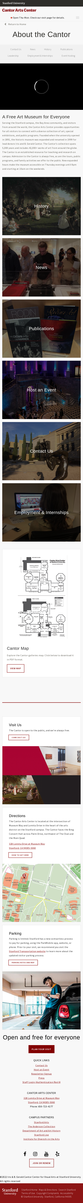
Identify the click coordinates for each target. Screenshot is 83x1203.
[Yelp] (57, 1154)
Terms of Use (28, 1193)
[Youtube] (46, 1154)
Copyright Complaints (47, 1193)
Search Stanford (67, 1189)
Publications (66, 49)
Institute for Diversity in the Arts (41, 1138)
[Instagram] (35, 1154)
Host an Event (41, 1069)
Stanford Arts (41, 1122)
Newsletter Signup (41, 1073)
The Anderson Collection (41, 1126)
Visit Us (15, 725)
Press (41, 1077)
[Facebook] (25, 1154)
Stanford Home (29, 1189)
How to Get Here (20, 855)
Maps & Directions (48, 1189)
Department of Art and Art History (41, 1130)
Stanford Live (41, 1134)
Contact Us (15, 49)
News (32, 49)
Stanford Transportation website (27, 951)
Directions (17, 816)
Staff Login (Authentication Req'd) (42, 1082)
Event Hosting (68, 55)
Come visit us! (19, 737)
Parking (15, 933)
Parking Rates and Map (23, 962)
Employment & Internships (40, 55)
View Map (15, 668)
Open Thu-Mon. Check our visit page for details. (38, 17)
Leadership (13, 55)
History (47, 49)
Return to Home (15, 24)
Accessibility (66, 1193)
